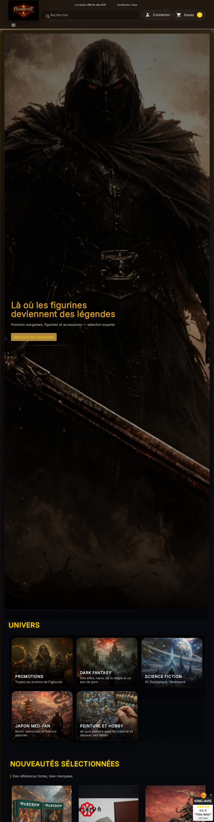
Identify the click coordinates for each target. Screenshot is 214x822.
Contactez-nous (127, 5)
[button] (157, 15)
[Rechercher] (90, 15)
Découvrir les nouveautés (34, 337)
